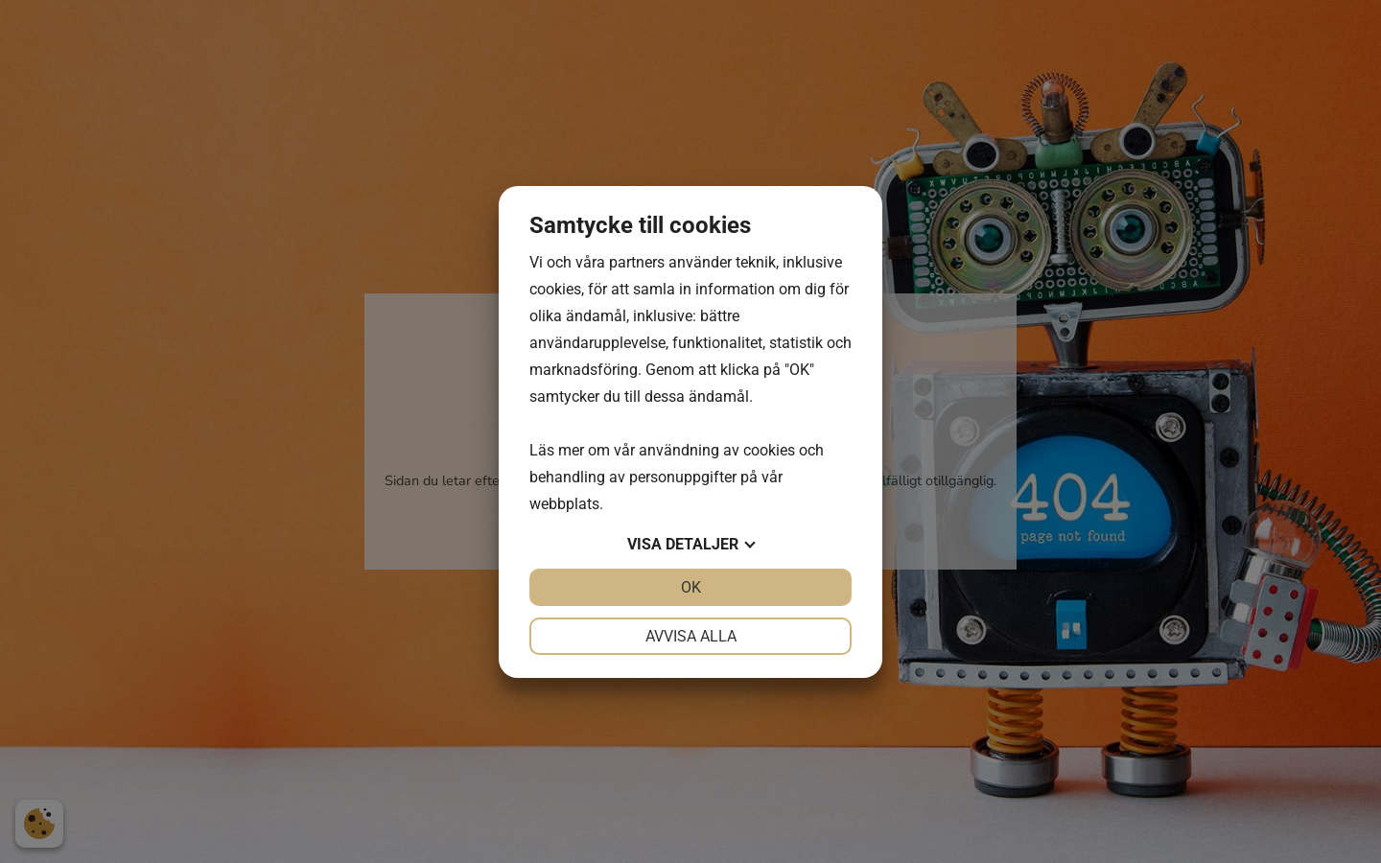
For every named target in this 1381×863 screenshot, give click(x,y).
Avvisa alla (691, 636)
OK (691, 587)
